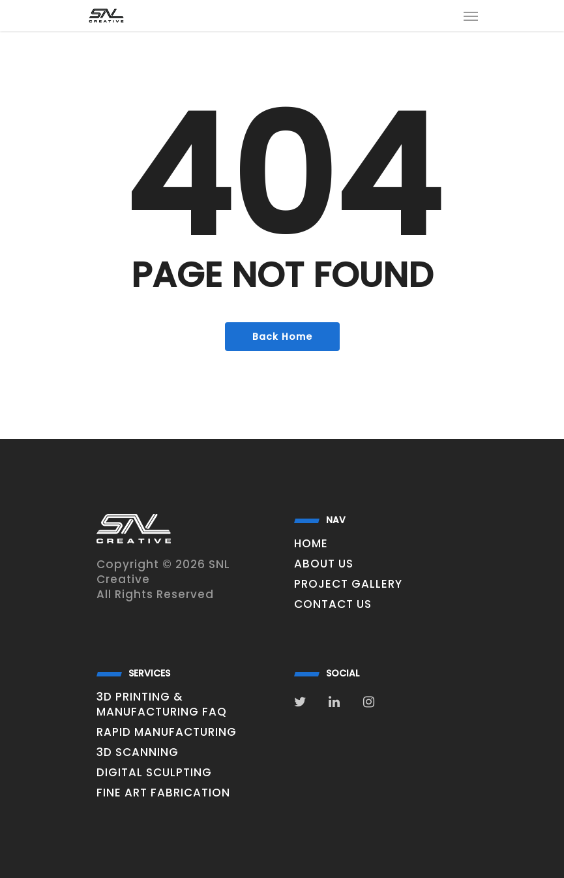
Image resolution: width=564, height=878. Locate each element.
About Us (323, 563)
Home (311, 543)
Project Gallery (348, 584)
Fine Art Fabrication (163, 792)
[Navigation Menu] (471, 15)
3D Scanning (137, 752)
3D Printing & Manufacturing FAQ (161, 704)
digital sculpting (154, 772)
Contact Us (333, 604)
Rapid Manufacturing (166, 732)
